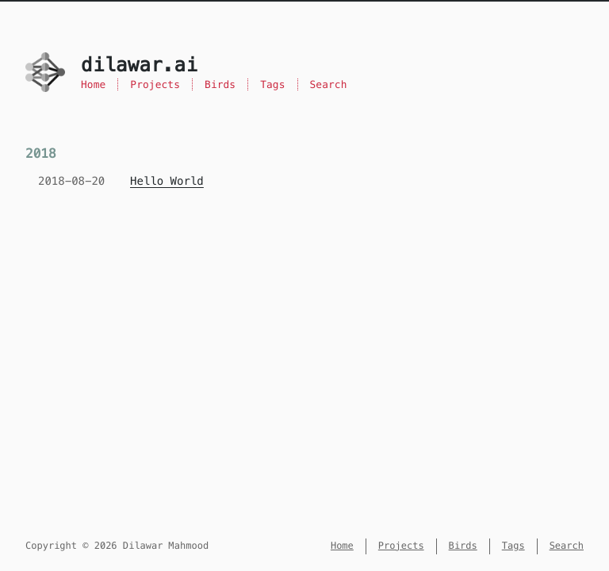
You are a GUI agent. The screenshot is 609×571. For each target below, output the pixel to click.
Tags (272, 84)
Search (328, 84)
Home (93, 84)
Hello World (167, 181)
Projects (155, 84)
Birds (220, 84)
